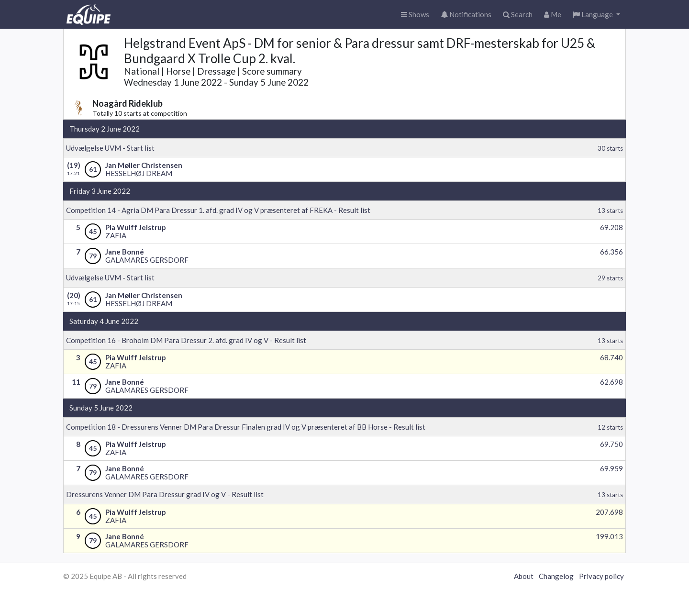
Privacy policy (601, 576)
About (523, 576)
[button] (596, 14)
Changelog (556, 576)
